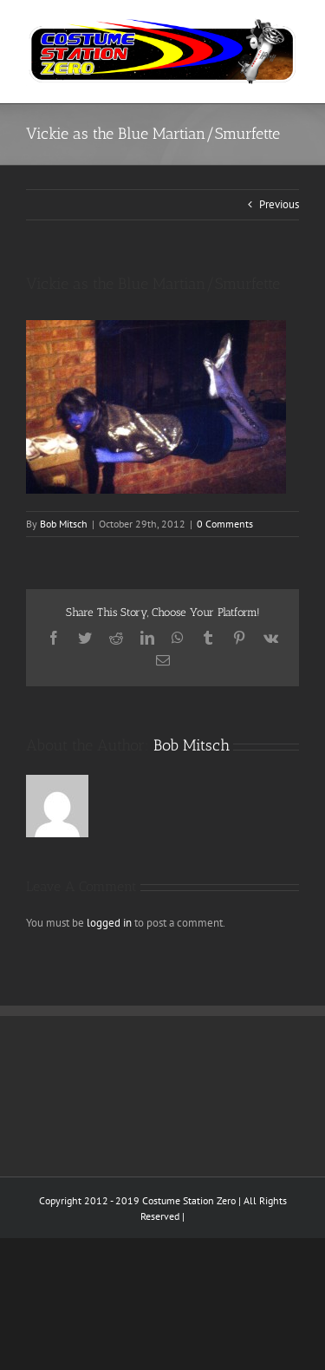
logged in (109, 922)
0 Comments (225, 523)
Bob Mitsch (64, 523)
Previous (279, 204)
